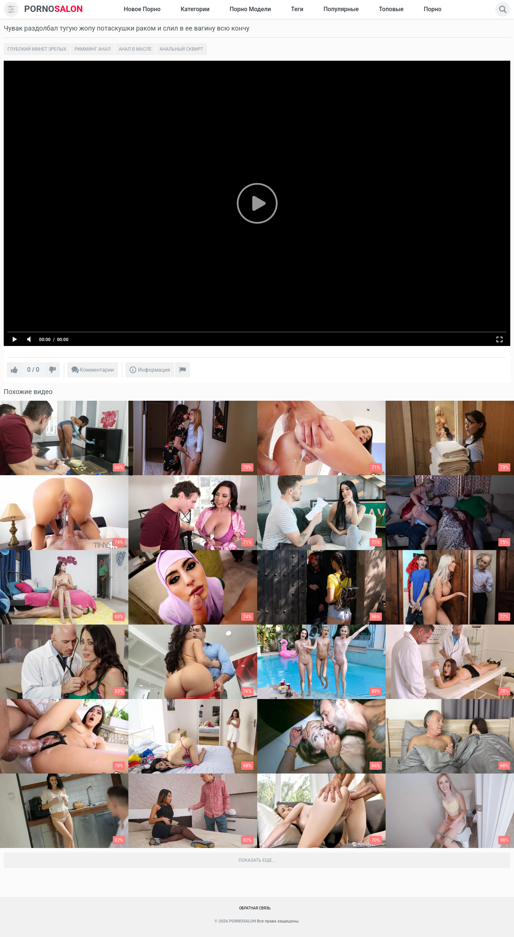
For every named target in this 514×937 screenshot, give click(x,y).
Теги (297, 9)
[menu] (11, 9)
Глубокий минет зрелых (36, 49)
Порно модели (250, 9)
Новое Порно (142, 9)
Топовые (391, 9)
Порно (432, 9)
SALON (53, 9)
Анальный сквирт (181, 49)
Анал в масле (135, 49)
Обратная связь (255, 908)
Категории (195, 9)
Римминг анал (92, 49)
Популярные (341, 9)
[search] (502, 9)
